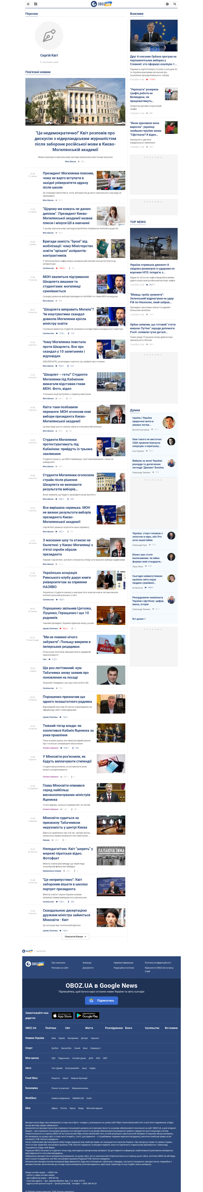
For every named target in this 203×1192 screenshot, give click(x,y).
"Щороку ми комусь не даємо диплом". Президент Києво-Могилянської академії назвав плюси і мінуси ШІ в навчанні (67, 216)
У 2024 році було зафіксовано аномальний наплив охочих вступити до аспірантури (79, 262)
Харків (62, 1038)
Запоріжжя (73, 1038)
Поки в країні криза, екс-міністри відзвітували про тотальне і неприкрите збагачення (66, 742)
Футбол (55, 1048)
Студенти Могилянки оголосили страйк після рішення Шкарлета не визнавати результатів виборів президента (68, 482)
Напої (65, 1078)
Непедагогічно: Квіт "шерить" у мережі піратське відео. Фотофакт (68, 853)
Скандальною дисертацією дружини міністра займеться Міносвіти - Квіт (66, 915)
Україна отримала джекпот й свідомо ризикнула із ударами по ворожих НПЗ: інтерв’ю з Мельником (152, 268)
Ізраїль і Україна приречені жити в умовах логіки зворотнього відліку (144, 421)
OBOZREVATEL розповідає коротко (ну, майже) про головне (74, 361)
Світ (45, 659)
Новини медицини (61, 1098)
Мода (81, 1108)
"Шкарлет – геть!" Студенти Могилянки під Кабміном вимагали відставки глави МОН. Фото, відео (65, 381)
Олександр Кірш (139, 545)
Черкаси (95, 1038)
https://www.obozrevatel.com (130, 1122)
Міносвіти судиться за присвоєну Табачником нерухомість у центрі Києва (65, 822)
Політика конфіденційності (158, 963)
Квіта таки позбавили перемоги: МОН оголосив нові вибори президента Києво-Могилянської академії (67, 414)
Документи (88, 968)
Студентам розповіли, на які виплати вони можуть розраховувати (65, 768)
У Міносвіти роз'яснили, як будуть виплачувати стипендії (67, 759)
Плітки (63, 1108)
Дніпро (84, 1038)
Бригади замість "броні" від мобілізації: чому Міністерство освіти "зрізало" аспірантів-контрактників (68, 248)
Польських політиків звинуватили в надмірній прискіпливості (67, 653)
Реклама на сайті (60, 968)
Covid (88, 1098)
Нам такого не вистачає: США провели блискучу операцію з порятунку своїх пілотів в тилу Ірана (147, 443)
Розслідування (114, 1027)
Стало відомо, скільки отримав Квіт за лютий (66, 805)
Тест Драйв (57, 1068)
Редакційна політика (124, 968)
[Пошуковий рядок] (174, 4)
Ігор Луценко (138, 451)
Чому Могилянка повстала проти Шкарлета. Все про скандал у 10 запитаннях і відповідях (64, 349)
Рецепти (56, 1078)
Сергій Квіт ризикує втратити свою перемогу (66, 527)
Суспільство (48, 268)
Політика (50, 1027)
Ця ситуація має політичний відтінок (62, 925)
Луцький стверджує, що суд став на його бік (66, 682)
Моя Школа (70, 161)
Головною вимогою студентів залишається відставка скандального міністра (83, 329)
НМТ (105, 1058)
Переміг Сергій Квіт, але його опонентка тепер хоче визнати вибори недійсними (84, 560)
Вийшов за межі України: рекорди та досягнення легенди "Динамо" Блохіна (148, 464)
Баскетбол (66, 1048)
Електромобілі (72, 1068)
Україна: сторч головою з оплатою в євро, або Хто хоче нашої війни (147, 537)
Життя (89, 1027)
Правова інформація (123, 963)
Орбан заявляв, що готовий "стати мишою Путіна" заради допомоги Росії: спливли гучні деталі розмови (153, 328)
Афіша (55, 1108)
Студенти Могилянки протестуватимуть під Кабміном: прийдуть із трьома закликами (67, 447)
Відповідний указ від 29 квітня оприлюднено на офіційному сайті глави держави (67, 708)
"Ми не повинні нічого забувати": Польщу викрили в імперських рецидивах (67, 641)
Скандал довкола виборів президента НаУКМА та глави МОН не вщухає (80, 296)
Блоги (128, 1027)
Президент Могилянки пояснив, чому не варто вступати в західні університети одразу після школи (68, 180)
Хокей (77, 1048)
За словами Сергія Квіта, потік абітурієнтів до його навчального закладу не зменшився (82, 194)
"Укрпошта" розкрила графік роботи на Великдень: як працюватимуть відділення (144, 95)
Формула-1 (96, 1048)
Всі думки (138, 618)
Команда (87, 963)
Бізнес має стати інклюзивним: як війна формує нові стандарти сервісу (146, 558)
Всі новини (171, 1027)
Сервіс (92, 1068)
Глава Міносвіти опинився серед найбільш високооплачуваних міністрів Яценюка (66, 792)
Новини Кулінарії (79, 1078)
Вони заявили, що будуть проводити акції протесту (69, 494)
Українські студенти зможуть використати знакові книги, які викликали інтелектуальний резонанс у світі (80, 594)
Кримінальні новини (52, 871)
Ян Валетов (137, 588)
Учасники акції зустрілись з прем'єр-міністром (67, 394)
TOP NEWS (138, 222)
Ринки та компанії (60, 1088)
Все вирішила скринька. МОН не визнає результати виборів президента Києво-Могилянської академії (67, 515)
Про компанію (58, 963)
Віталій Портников (140, 430)
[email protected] (62, 1183)
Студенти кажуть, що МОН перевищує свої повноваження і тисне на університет (78, 460)
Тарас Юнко (137, 567)
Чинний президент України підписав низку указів (68, 623)
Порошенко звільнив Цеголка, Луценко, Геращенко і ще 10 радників (67, 613)
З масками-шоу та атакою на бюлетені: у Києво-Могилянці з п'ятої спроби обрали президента (68, 547)
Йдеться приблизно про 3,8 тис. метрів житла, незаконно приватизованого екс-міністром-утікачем (66, 834)
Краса (72, 1108)
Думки (135, 410)
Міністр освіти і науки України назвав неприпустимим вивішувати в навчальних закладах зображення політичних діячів (65, 896)
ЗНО (98, 1058)
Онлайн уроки (79, 1058)
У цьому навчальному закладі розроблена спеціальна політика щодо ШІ (80, 228)
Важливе (137, 14)
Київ (54, 1038)
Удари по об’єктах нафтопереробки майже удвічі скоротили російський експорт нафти (152, 279)
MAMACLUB (78, 1098)
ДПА (91, 1058)
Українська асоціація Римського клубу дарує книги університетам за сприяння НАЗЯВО (67, 580)
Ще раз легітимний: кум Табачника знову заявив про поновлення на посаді (66, 672)
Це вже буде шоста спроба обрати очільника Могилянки (72, 426)
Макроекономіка (80, 1088)
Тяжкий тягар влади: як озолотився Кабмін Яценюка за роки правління (68, 730)
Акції (84, 1068)
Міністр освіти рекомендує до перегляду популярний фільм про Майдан (64, 865)
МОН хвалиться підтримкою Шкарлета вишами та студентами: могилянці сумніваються (66, 284)
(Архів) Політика (50, 628)
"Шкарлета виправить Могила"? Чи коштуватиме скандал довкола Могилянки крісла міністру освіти (68, 316)
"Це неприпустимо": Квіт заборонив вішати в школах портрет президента (65, 884)
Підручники (63, 1058)
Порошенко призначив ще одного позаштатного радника (67, 699)
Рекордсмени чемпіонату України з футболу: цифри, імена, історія (148, 601)
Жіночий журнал (94, 1108)
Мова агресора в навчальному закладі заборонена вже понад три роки (75, 157)
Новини (46, 840)
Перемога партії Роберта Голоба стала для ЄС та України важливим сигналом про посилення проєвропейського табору (153, 72)
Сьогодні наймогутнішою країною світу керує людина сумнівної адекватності (147, 580)
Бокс (85, 1048)
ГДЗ (53, 1058)
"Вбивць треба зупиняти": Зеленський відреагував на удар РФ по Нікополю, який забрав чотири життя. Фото (152, 298)
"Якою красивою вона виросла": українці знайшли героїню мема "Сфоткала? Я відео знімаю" (145, 129)
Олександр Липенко (141, 472)
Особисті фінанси (50, 748)
